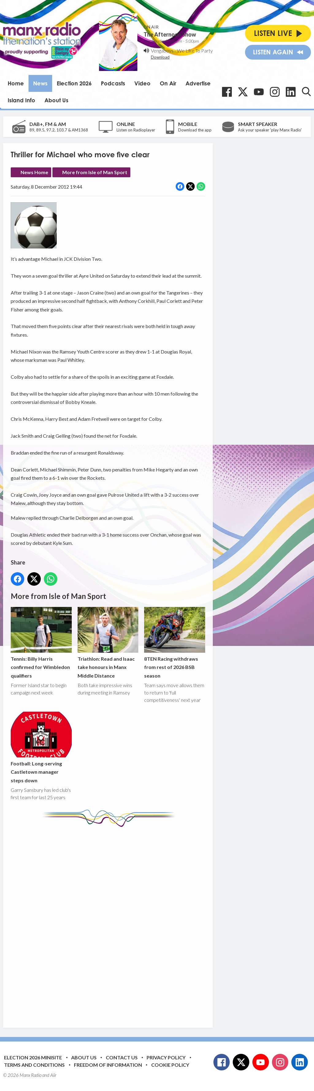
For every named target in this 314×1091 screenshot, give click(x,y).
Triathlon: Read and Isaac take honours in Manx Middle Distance (108, 642)
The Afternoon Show (170, 34)
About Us (56, 100)
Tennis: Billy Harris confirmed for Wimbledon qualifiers (41, 642)
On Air (168, 83)
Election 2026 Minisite (33, 1057)
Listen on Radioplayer (136, 129)
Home (16, 83)
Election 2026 (74, 83)
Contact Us (122, 1057)
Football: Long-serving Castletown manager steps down (41, 747)
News (40, 83)
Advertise (198, 83)
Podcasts (113, 83)
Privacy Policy (166, 1057)
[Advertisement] (126, 923)
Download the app (195, 129)
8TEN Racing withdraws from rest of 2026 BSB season (174, 642)
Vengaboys (162, 50)
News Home (34, 172)
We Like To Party (195, 50)
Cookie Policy (170, 1065)
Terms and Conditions (34, 1065)
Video (142, 83)
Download (160, 57)
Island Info (21, 100)
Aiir (53, 1075)
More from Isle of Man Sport (94, 172)
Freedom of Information (108, 1065)
